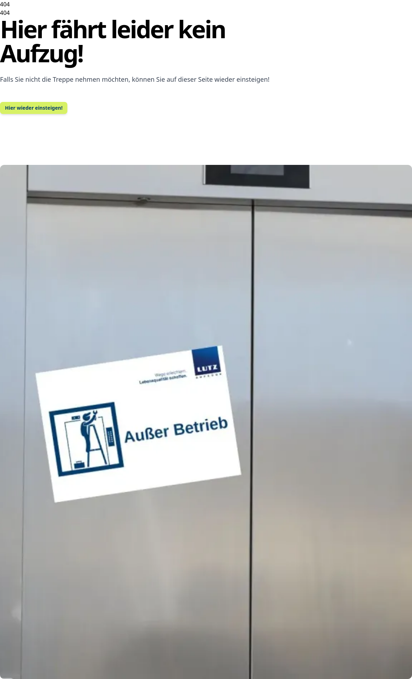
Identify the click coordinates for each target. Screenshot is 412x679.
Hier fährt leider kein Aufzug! (112, 40)
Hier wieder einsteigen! (33, 107)
